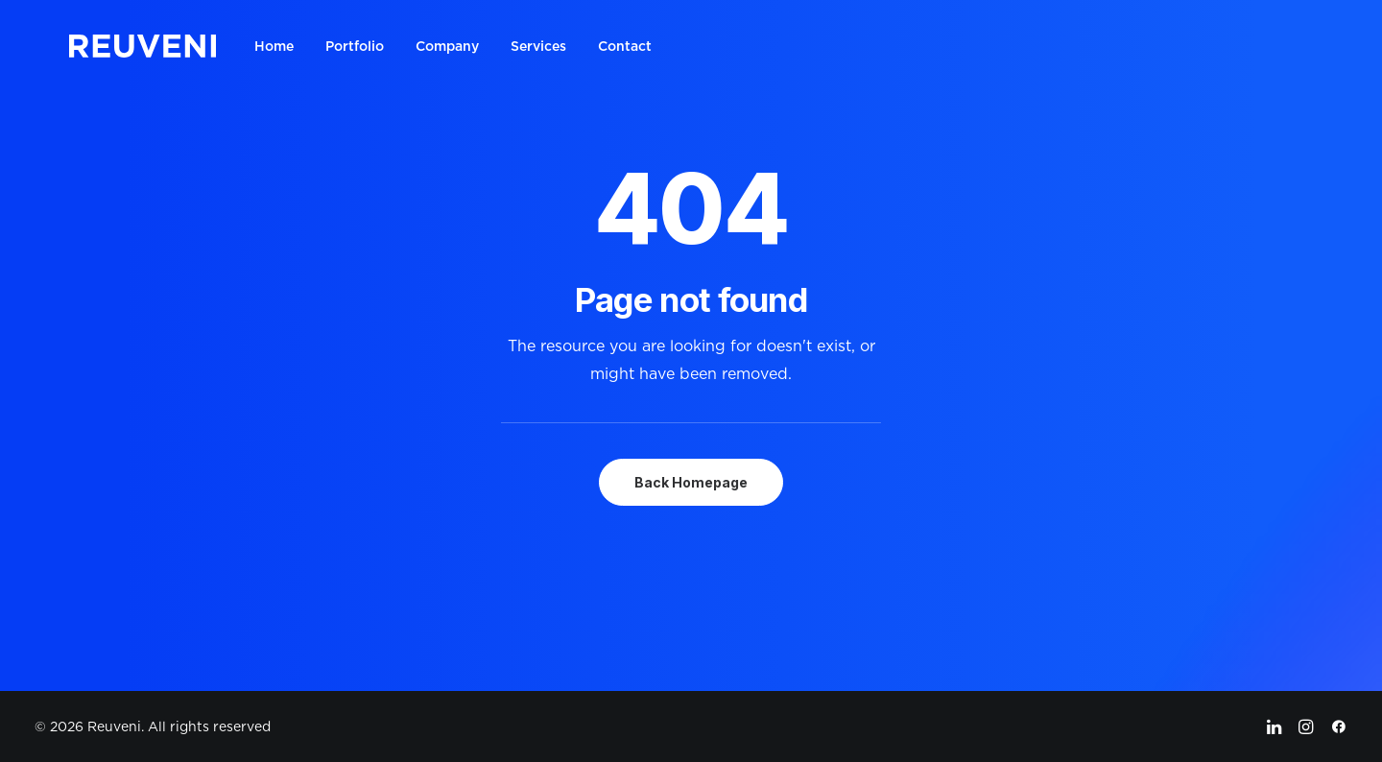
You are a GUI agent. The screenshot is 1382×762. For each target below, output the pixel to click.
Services (538, 46)
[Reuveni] (142, 46)
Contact (625, 46)
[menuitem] (280, 46)
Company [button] (447, 46)
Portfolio (354, 46)
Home (274, 46)
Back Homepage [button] (691, 482)
